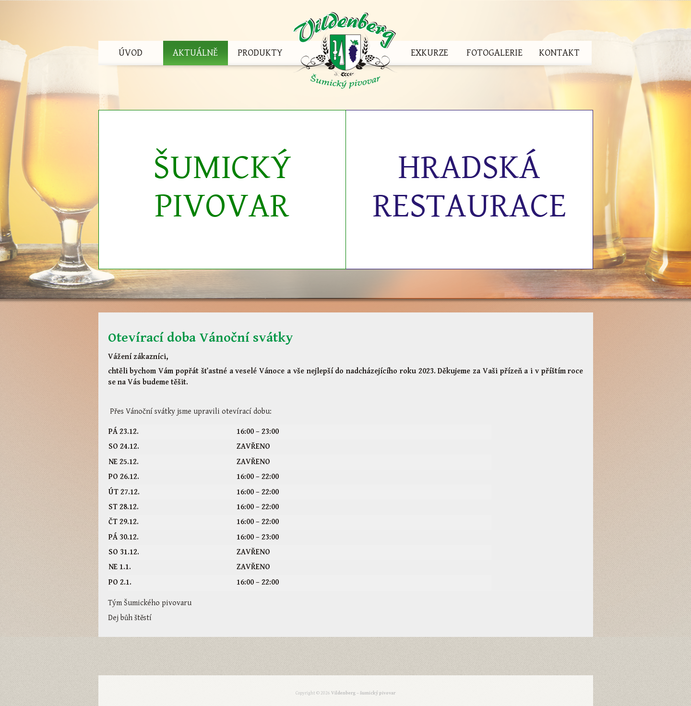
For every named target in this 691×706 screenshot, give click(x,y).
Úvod (131, 53)
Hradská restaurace (469, 187)
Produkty (260, 53)
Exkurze (429, 53)
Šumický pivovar (222, 187)
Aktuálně (195, 53)
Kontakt (559, 53)
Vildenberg (345, 53)
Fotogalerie (494, 53)
